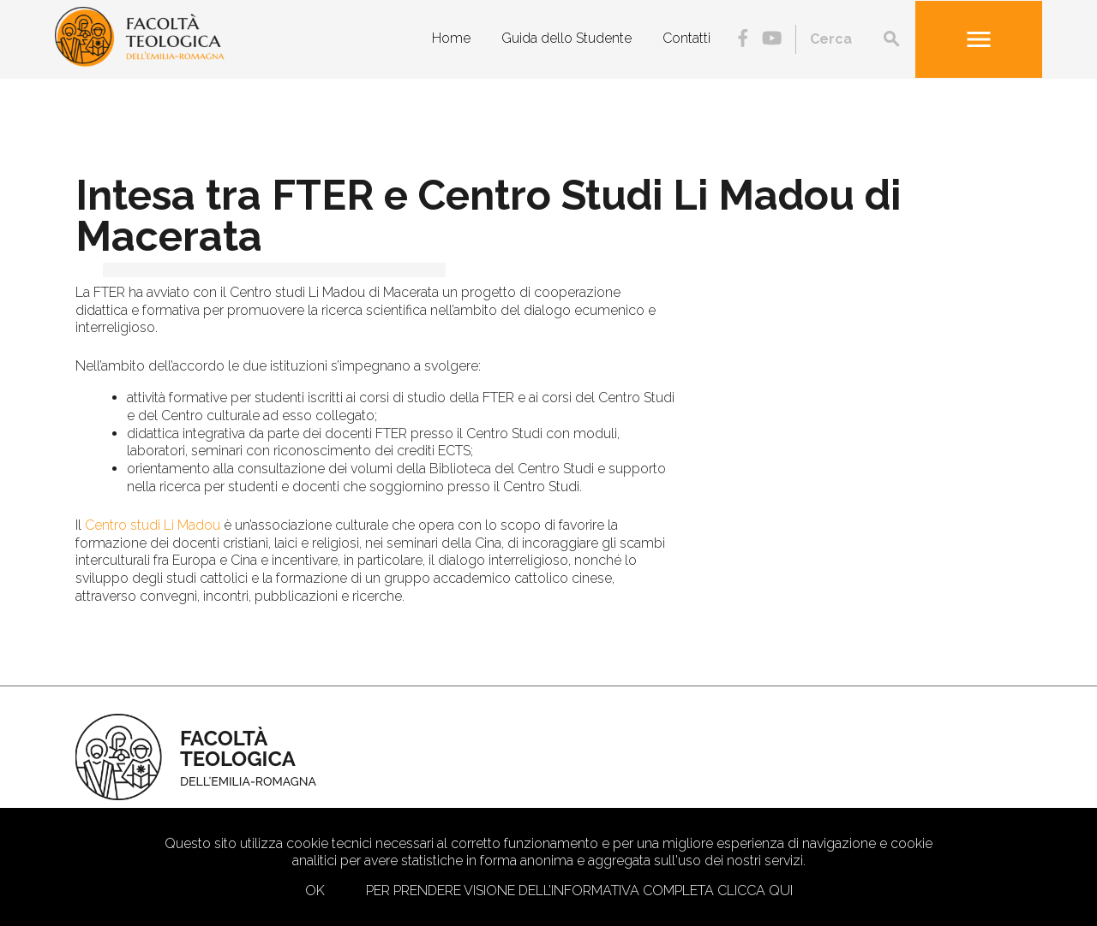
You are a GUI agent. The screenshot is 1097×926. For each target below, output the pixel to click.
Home (451, 38)
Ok (315, 890)
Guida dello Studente (566, 38)
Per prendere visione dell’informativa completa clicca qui (579, 890)
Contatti (686, 38)
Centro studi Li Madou (152, 525)
